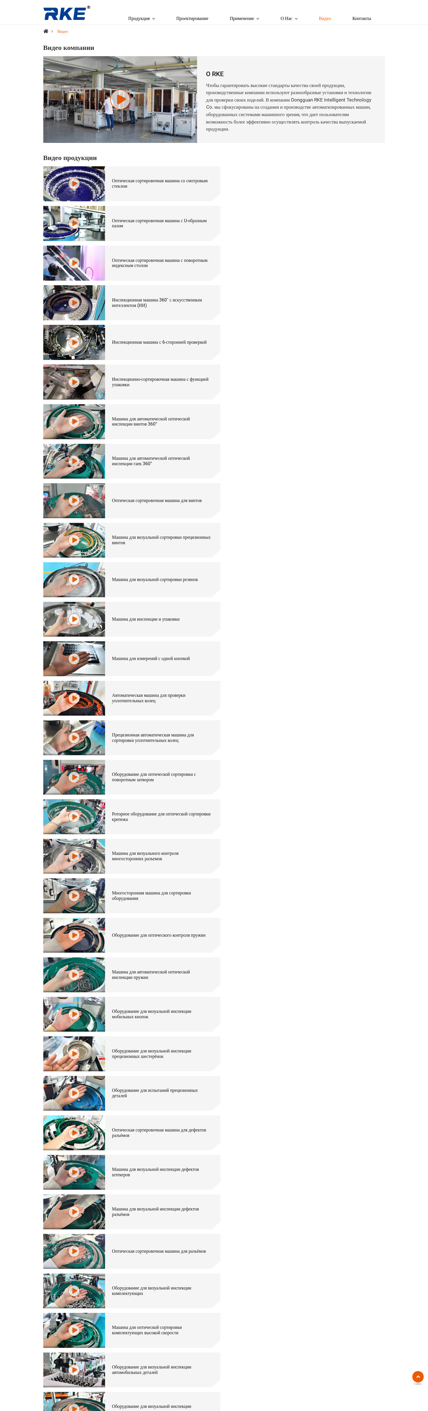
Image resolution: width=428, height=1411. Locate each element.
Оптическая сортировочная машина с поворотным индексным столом (144, 220)
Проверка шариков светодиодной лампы (322, 996)
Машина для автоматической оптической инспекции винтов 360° (148, 295)
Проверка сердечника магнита (312, 1034)
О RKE (215, 74)
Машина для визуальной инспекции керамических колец (143, 859)
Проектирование (192, 18)
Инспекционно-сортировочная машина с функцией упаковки (322, 258)
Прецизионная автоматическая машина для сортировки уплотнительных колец (150, 446)
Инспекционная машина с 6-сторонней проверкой (146, 258)
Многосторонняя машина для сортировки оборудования (148, 521)
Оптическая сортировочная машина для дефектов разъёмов (146, 634)
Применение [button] (242, 18)
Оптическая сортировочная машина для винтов (154, 333)
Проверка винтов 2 (126, 958)
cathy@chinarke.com (64, 1294)
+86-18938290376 (62, 1302)
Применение (356, 1272)
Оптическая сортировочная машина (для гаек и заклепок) (279, 1291)
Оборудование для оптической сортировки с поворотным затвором (325, 446)
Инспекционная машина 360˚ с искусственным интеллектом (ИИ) (328, 220)
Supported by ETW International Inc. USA (214, 1400)
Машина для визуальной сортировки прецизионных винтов (318, 333)
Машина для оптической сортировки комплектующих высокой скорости (318, 709)
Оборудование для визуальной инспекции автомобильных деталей (148, 746)
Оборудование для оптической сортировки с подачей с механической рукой (325, 1176)
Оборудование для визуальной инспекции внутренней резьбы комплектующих (323, 1101)
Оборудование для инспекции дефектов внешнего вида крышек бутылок (321, 784)
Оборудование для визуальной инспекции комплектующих (148, 709)
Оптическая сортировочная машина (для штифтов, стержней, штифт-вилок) (274, 1317)
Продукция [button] (139, 18)
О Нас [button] (286, 18)
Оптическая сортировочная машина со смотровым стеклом (145, 182)
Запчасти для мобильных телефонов (360, 1303)
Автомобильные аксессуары (362, 1314)
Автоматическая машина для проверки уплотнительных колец (320, 408)
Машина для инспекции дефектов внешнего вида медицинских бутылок (151, 784)
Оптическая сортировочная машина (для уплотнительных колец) (265, 1331)
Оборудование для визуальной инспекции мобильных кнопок (323, 559)
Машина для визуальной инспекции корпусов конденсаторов (327, 859)
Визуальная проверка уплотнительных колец (151, 1034)
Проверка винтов (299, 920)
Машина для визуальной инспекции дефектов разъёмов (152, 671)
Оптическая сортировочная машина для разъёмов (321, 671)
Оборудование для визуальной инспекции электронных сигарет (323, 746)
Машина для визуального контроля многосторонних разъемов (317, 483)
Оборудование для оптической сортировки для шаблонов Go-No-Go (328, 1214)
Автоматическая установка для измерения (149, 1357)
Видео (325, 18)
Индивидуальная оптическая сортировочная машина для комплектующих (151, 1214)
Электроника (349, 1291)
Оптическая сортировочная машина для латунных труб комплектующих (146, 1176)
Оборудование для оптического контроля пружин (322, 521)
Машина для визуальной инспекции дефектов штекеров (327, 634)
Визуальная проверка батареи (311, 958)
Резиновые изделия (355, 1323)
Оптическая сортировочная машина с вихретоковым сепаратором (158, 1323)
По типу (122, 1272)
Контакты (361, 18)
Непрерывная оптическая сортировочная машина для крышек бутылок (147, 1138)
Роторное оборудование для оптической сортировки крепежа (146, 483)
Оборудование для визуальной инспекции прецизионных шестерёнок (148, 596)
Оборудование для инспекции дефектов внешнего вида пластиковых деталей (146, 822)
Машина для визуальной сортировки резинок (152, 371)
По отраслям (248, 1272)
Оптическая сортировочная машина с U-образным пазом (321, 182)
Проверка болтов (124, 920)
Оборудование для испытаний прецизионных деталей (326, 596)
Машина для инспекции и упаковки (317, 371)
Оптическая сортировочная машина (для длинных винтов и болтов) (273, 1303)
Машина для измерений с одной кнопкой (148, 408)
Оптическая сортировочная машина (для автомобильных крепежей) (279, 1346)
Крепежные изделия (355, 1283)
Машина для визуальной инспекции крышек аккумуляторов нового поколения (326, 822)
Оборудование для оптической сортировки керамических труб (149, 1101)
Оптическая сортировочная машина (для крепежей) (274, 1283)
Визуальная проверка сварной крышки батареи (153, 996)
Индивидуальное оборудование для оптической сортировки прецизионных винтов (329, 1138)
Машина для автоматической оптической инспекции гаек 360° (322, 295)
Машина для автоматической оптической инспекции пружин (148, 559)
